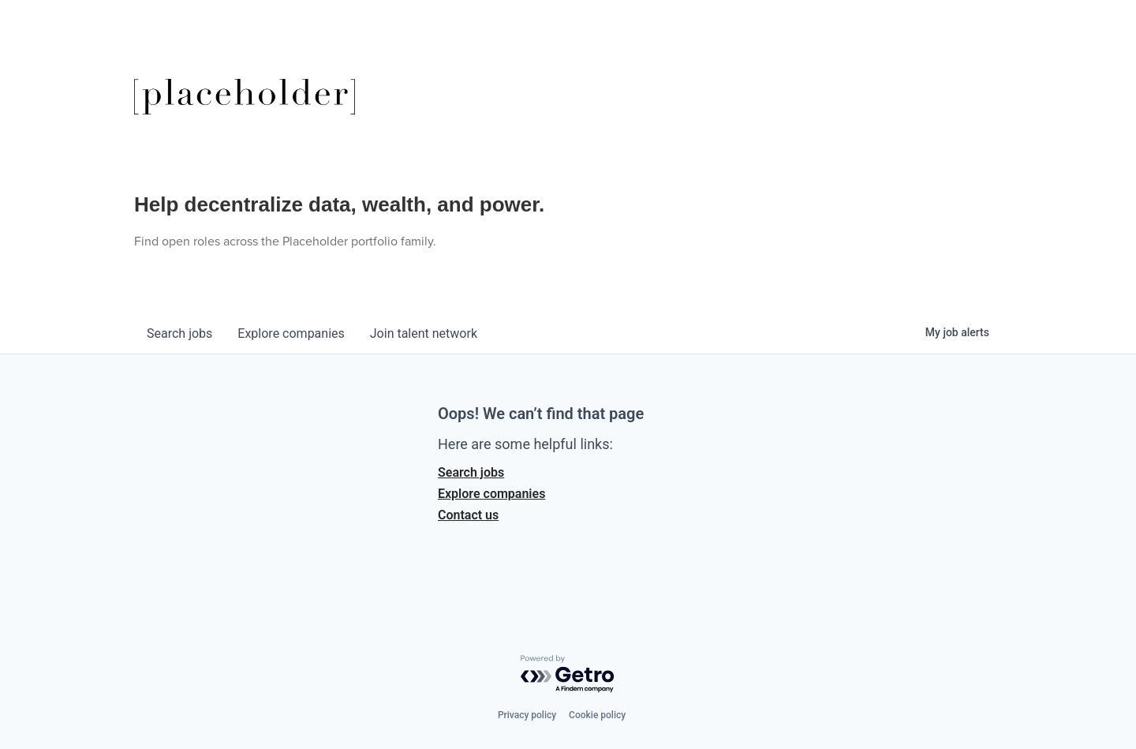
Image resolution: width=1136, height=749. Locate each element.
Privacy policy (527, 715)
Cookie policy (597, 715)
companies (290, 333)
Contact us (468, 514)
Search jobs (471, 472)
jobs (179, 333)
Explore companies (491, 493)
